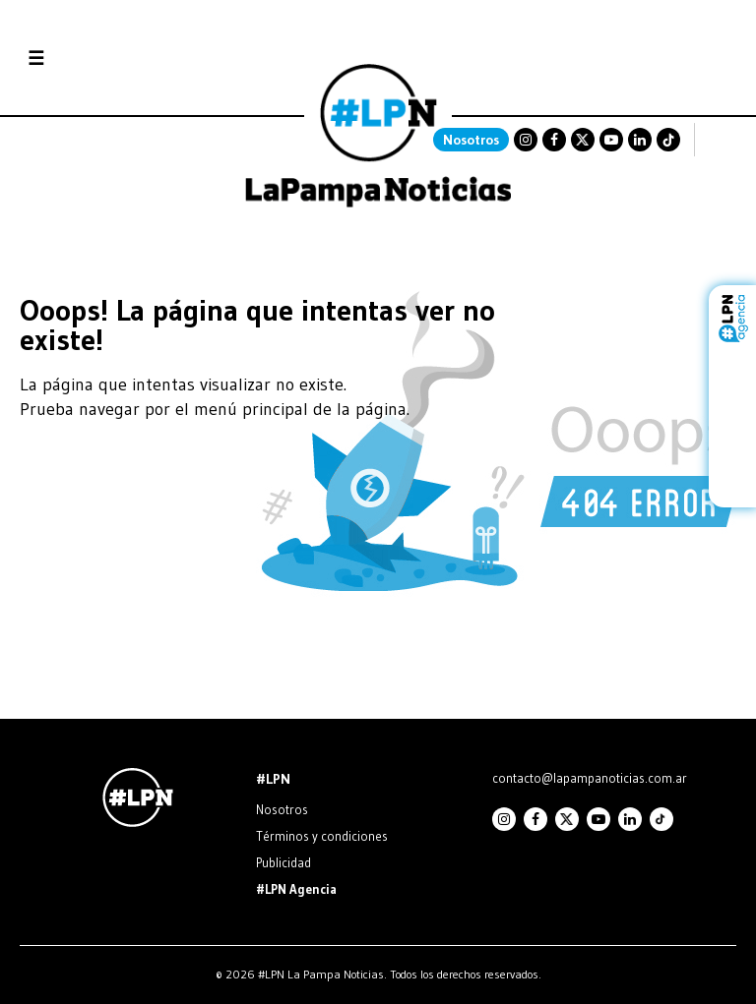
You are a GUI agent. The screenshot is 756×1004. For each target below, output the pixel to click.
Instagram (525, 139)
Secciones (89, 58)
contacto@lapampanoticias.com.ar (589, 778)
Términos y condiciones (322, 836)
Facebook (554, 139)
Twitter (583, 139)
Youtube (611, 139)
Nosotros (471, 139)
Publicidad (283, 862)
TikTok (668, 139)
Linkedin (640, 139)
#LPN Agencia (296, 889)
